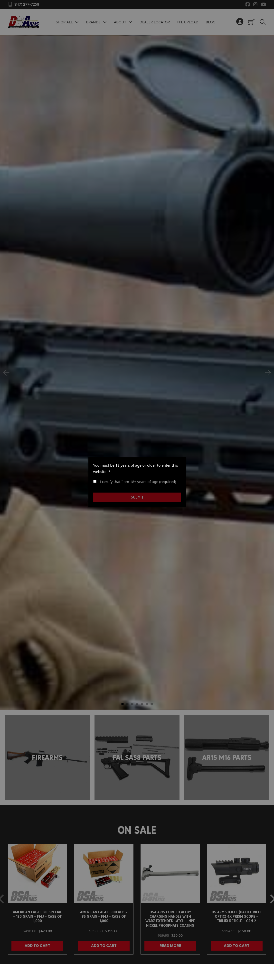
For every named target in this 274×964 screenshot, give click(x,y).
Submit (137, 497)
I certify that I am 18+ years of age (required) (134, 481)
